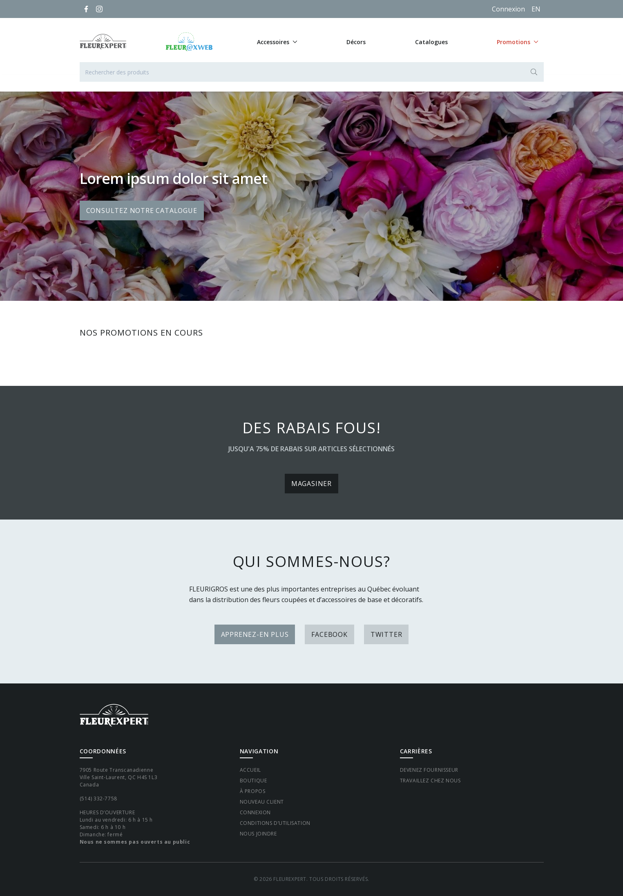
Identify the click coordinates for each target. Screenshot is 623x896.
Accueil (250, 769)
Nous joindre (258, 833)
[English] (536, 9)
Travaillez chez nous (430, 780)
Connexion (508, 8)
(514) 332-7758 (98, 798)
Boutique (253, 780)
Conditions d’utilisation (275, 823)
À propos (253, 791)
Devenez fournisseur (429, 769)
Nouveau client (262, 801)
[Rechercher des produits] (312, 72)
